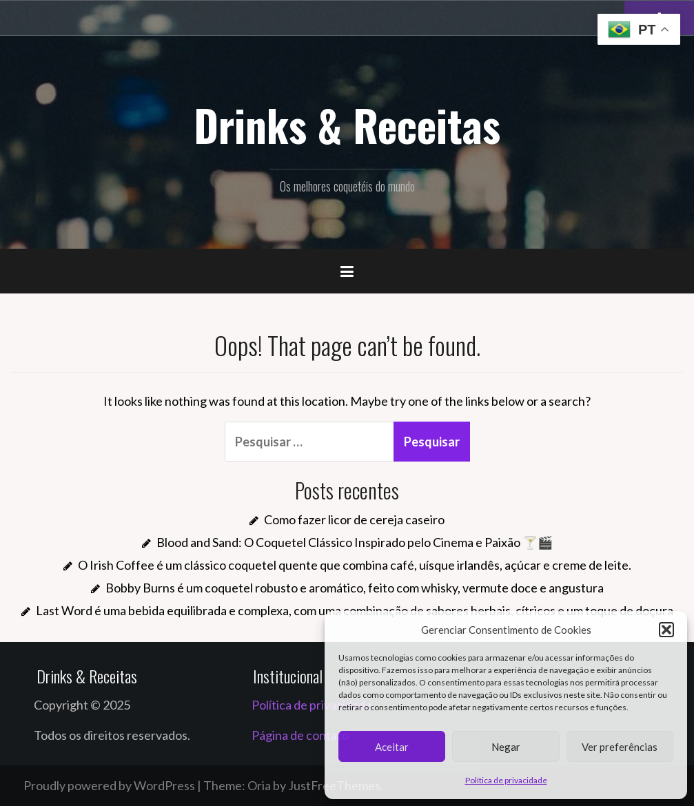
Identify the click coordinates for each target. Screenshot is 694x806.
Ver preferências (619, 747)
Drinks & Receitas (347, 124)
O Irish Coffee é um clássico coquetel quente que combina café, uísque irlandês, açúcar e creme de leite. (354, 564)
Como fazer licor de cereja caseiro (354, 519)
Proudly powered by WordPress (109, 785)
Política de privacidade (506, 780)
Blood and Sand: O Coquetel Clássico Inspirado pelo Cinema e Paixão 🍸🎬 (354, 542)
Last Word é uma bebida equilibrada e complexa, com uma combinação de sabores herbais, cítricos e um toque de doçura (354, 610)
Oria (259, 785)
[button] (666, 630)
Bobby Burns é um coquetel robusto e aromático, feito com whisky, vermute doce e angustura (354, 587)
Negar (505, 747)
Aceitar (392, 747)
